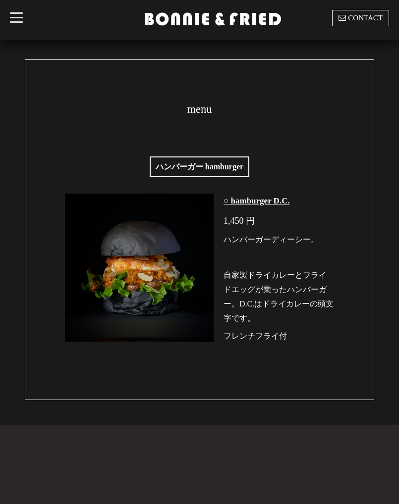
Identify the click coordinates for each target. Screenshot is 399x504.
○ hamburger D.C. (257, 200)
